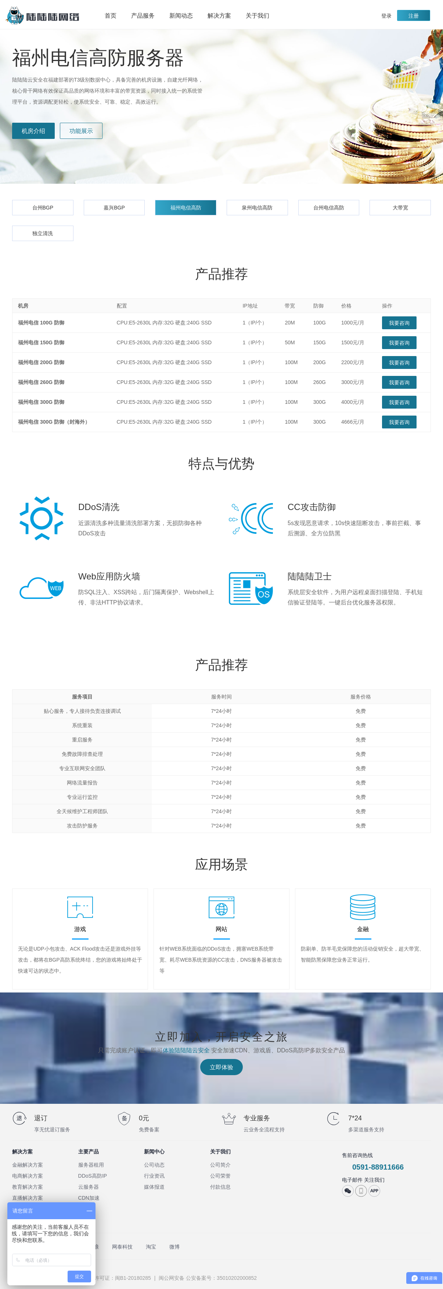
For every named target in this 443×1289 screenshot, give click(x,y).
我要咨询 (399, 323)
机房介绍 (33, 131)
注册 (413, 16)
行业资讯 (154, 1176)
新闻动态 (181, 15)
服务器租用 (91, 1165)
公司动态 (154, 1165)
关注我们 (374, 1180)
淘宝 (151, 1247)
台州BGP (43, 208)
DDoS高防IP (92, 1176)
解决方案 (223, 16)
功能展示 (81, 131)
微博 (174, 1247)
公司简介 (220, 1165)
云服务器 (88, 1187)
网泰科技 (122, 1247)
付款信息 (220, 1187)
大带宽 (400, 208)
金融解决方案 (27, 1165)
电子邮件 (352, 1180)
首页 (110, 15)
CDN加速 (89, 1198)
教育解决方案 (27, 1187)
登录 (386, 16)
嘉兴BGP (114, 208)
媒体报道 (154, 1187)
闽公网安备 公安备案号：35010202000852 (207, 1278)
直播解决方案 (27, 1198)
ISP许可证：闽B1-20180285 (118, 1278)
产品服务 (146, 16)
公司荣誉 (220, 1176)
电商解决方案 (27, 1176)
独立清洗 (42, 233)
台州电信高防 (328, 208)
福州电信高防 (185, 208)
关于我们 (261, 16)
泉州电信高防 (257, 208)
